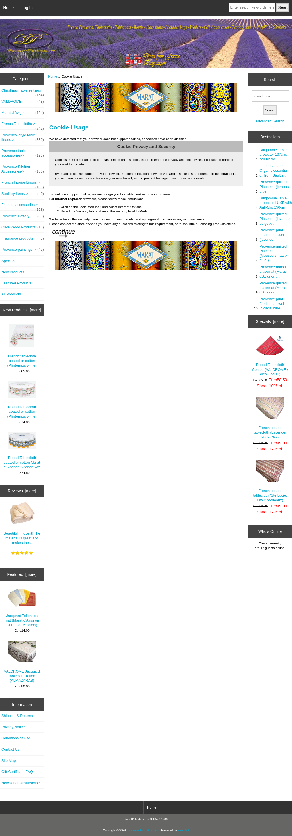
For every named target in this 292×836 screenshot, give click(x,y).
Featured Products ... (18, 283)
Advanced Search (270, 121)
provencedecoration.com (143, 830)
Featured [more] (21, 574)
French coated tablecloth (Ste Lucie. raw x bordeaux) (270, 481)
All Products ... (13, 294)
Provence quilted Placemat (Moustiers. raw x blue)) (273, 253)
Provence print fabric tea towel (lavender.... (271, 234)
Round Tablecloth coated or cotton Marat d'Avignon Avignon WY (22, 450)
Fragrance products (22, 238)
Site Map (8, 760)
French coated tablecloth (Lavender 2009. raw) (270, 418)
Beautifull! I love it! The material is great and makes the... (22, 523)
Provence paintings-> (22, 249)
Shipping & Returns (17, 716)
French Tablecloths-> (22, 125)
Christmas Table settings (22, 92)
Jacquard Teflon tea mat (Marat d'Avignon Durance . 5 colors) (22, 607)
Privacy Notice (13, 727)
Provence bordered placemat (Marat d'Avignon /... (274, 271)
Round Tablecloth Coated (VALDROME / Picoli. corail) (270, 355)
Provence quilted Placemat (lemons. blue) (274, 186)
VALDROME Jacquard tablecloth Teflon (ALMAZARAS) (22, 662)
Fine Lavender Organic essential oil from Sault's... (273, 170)
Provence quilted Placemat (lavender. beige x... (275, 218)
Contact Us (10, 749)
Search (270, 79)
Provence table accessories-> (22, 153)
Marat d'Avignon (22, 112)
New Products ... (14, 272)
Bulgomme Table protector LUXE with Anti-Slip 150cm (275, 202)
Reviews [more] (22, 491)
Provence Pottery (22, 216)
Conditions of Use (15, 738)
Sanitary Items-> (22, 193)
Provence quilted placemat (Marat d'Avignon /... (273, 287)
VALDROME (22, 101)
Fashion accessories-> (22, 206)
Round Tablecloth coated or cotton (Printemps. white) (22, 399)
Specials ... (10, 261)
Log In (27, 7)
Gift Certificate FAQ (17, 772)
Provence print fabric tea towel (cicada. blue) (271, 303)
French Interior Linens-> (22, 184)
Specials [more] (270, 321)
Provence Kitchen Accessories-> (22, 168)
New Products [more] (22, 310)
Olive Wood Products (22, 227)
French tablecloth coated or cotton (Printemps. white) (22, 345)
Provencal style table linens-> (22, 137)
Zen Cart (183, 830)
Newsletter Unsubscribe (20, 783)
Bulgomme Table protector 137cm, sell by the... (273, 154)
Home (8, 7)
